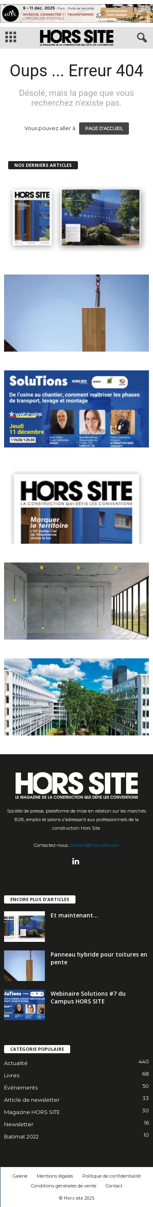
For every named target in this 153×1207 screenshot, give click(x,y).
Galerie (20, 1176)
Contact (114, 1186)
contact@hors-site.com (94, 845)
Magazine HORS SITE (32, 1112)
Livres (11, 1075)
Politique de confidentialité (111, 1176)
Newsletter (18, 1124)
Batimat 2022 (21, 1136)
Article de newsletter (32, 1099)
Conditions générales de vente (63, 1186)
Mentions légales (55, 1176)
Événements (21, 1087)
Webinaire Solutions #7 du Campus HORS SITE (88, 997)
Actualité (16, 1063)
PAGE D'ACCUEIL (104, 128)
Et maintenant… (74, 915)
